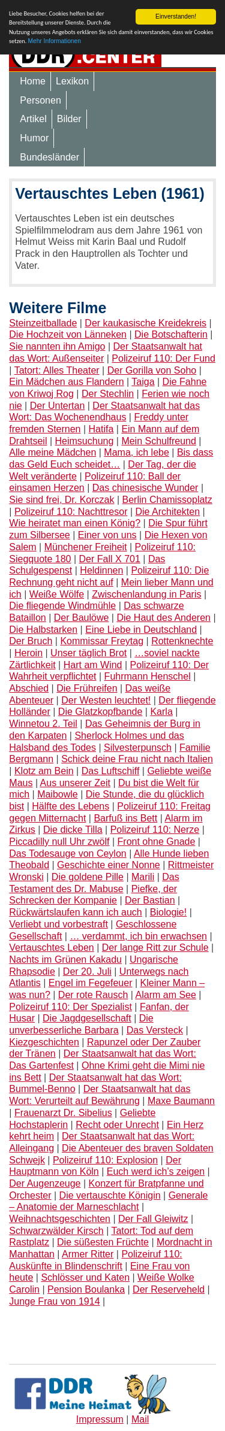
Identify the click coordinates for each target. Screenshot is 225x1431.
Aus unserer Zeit (75, 783)
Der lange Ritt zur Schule (155, 947)
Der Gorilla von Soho (152, 370)
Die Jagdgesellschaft (87, 1018)
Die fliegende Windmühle (62, 606)
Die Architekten (168, 512)
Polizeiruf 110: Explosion (105, 1160)
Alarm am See (166, 995)
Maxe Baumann (181, 1101)
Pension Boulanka (86, 1289)
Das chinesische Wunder (145, 488)
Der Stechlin (108, 394)
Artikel (33, 119)
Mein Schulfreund (158, 441)
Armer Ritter (87, 1254)
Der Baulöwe (81, 618)
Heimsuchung (84, 441)
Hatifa (101, 429)
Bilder (69, 119)
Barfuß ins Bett (125, 818)
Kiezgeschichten (44, 1042)
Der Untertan (57, 406)
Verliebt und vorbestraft (58, 924)
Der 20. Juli (87, 971)
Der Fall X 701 (109, 559)
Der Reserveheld (169, 1289)
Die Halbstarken (43, 629)
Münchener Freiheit (85, 547)
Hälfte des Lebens (70, 806)
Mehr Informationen (54, 41)
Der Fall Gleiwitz (153, 1219)
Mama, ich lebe (136, 452)
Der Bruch (30, 641)
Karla (161, 712)
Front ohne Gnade (157, 841)
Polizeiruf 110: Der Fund (163, 358)
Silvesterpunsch (138, 747)
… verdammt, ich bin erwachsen (138, 936)
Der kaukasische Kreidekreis (145, 323)
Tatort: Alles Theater (57, 370)
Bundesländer (49, 157)
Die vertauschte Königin (110, 1195)
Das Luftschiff (111, 771)
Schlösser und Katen (85, 1277)
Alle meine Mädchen (52, 452)
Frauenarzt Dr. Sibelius (63, 1113)
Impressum (100, 1419)
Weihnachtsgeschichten (59, 1219)
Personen (40, 100)
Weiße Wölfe (56, 594)
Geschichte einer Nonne (108, 865)
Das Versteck (155, 1030)
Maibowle (57, 794)
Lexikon (72, 81)
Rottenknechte (182, 641)
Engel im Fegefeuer (91, 983)
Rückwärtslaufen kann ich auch (75, 912)
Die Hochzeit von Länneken (68, 334)
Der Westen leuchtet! (106, 700)
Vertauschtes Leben (51, 947)
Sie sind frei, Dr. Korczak (61, 500)
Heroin (28, 653)
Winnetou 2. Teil (43, 723)
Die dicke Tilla (73, 829)
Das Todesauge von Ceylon (67, 853)
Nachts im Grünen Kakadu (65, 959)
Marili (142, 877)
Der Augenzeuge (44, 1183)
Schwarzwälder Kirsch (56, 1231)
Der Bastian (150, 900)
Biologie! (168, 912)
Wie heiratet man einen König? (74, 523)
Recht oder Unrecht (117, 1125)
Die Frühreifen (86, 688)
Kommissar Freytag (101, 641)
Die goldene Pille (88, 877)
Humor (34, 138)
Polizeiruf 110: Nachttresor (71, 512)
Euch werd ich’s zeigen (156, 1171)
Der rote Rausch (93, 995)
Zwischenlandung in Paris (146, 594)
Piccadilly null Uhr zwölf (59, 841)
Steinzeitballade (43, 323)
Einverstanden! (175, 16)
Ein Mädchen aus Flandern (66, 382)
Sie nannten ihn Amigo (57, 346)
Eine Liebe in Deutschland (141, 629)
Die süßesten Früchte (103, 1242)
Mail (140, 1419)
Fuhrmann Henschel (147, 676)
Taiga (142, 382)
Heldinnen (101, 570)
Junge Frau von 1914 (54, 1301)
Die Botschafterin (171, 334)
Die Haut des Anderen (163, 618)
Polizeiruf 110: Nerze (155, 829)
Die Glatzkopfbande (100, 712)
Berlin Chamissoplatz (167, 500)
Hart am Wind (93, 665)
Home (33, 81)
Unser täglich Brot (88, 653)
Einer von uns (107, 535)
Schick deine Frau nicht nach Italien (137, 759)
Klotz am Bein (44, 771)
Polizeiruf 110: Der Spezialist (70, 1007)
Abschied (29, 688)
